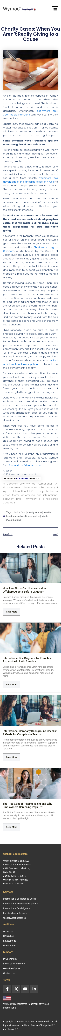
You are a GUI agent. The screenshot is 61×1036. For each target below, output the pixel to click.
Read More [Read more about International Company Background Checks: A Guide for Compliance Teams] (11, 757)
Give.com (8, 251)
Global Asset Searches (14, 918)
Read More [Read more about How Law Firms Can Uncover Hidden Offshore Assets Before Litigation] (11, 611)
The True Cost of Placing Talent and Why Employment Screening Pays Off (27, 805)
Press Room (9, 945)
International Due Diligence (16, 908)
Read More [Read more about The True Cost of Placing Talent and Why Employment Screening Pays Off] (11, 827)
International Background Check (19, 898)
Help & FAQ (8, 936)
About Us (8, 931)
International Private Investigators (20, 903)
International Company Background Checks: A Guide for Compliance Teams (30, 732)
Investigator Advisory (14, 963)
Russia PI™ (13, 1029)
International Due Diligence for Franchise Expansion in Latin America (27, 659)
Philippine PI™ (48, 1025)
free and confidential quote (25, 465)
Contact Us (8, 973)
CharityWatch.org (44, 247)
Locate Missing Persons (15, 913)
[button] (55, 9)
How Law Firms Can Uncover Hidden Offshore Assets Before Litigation (25, 590)
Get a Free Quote (11, 968)
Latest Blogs (9, 940)
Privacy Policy (10, 959)
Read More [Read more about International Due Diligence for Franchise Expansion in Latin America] (11, 684)
